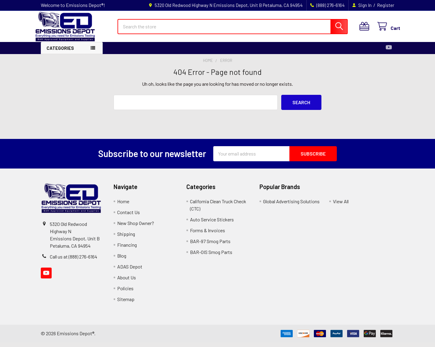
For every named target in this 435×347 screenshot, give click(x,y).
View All (341, 206)
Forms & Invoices (207, 235)
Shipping (126, 238)
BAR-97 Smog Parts (210, 246)
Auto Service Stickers (212, 224)
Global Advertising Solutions (291, 206)
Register (385, 5)
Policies (125, 293)
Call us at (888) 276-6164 (73, 261)
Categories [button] (60, 52)
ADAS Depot (129, 271)
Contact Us (128, 217)
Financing (127, 249)
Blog (121, 260)
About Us (126, 282)
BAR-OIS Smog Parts (211, 256)
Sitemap (125, 304)
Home (123, 206)
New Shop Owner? (135, 227)
